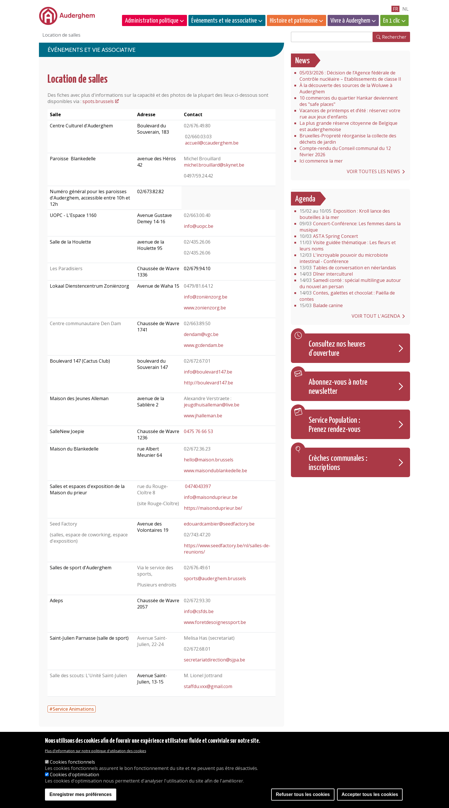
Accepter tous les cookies (370, 794)
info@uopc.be (198, 226)
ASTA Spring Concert (329, 236)
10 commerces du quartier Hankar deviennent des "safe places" (349, 101)
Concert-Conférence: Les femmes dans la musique (350, 226)
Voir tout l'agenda (376, 316)
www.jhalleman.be (203, 415)
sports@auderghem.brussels (215, 578)
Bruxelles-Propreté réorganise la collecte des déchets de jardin (348, 139)
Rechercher (394, 37)
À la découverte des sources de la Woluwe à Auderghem (346, 88)
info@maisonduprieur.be (210, 497)
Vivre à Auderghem (350, 20)
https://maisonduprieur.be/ (213, 508)
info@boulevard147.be (208, 372)
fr (395, 9)
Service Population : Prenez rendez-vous (335, 425)
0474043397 (197, 486)
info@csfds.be (199, 611)
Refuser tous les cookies (303, 794)
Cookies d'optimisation (74, 774)
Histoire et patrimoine (294, 20)
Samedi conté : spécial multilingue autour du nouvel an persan (350, 283)
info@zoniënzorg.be (205, 297)
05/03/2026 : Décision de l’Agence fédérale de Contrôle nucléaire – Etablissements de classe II (350, 76)
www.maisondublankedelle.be (215, 470)
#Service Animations (71, 709)
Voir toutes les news (373, 171)
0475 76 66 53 (198, 431)
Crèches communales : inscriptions (338, 463)
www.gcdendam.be (203, 345)
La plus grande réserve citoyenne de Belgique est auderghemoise (348, 126)
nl (405, 9)
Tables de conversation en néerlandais (348, 267)
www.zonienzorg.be (205, 308)
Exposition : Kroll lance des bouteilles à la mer (345, 214)
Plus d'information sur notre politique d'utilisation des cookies (95, 750)
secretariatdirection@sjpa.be (214, 660)
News (302, 61)
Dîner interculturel (326, 274)
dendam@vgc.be (201, 334)
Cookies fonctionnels (72, 762)
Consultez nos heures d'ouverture (337, 348)
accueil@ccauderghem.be (212, 143)
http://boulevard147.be (208, 383)
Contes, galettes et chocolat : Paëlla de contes (347, 296)
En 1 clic (391, 20)
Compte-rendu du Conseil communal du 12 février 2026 (345, 151)
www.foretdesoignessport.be (215, 622)
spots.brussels (98, 101)
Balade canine (321, 305)
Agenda (305, 199)
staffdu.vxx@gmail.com (208, 686)
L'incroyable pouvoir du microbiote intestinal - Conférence (344, 258)
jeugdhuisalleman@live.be (211, 405)
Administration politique (151, 20)
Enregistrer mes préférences (81, 794)
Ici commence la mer (321, 161)
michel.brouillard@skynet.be (214, 165)
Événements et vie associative (224, 20)
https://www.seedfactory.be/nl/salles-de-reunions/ (227, 548)
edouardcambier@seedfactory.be (219, 524)
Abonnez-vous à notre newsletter (338, 387)
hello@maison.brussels (208, 460)
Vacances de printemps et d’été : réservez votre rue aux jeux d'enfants (350, 113)
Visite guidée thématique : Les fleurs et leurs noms (348, 245)
